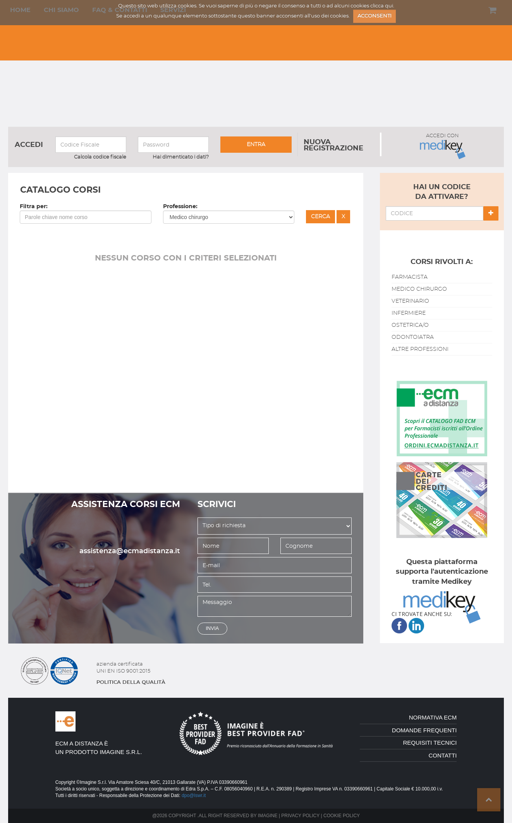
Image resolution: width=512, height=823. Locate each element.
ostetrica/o (410, 325)
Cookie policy (341, 815)
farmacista (410, 277)
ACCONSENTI (374, 16)
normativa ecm (433, 717)
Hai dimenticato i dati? (181, 157)
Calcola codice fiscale (100, 157)
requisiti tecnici (430, 742)
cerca (320, 216)
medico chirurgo (419, 289)
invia (212, 628)
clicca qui (381, 6)
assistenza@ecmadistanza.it (129, 551)
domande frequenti (424, 730)
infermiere (409, 313)
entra (256, 144)
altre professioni (420, 349)
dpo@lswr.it (194, 795)
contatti (443, 755)
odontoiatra (413, 337)
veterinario (410, 301)
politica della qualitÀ (130, 682)
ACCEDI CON (443, 146)
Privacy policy (300, 815)
